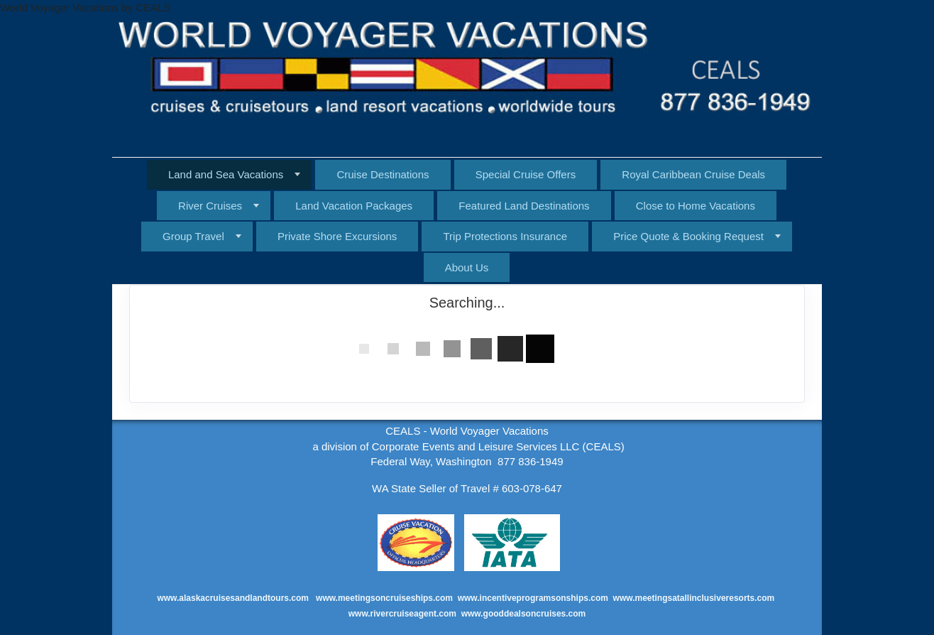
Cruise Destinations (382, 174)
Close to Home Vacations (695, 206)
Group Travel (193, 236)
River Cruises (210, 206)
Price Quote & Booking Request (688, 236)
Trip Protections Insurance (505, 236)
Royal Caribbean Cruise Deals (693, 174)
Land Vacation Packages (353, 206)
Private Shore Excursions (337, 236)
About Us (467, 267)
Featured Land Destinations (523, 206)
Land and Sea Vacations (225, 174)
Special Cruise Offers (526, 174)
